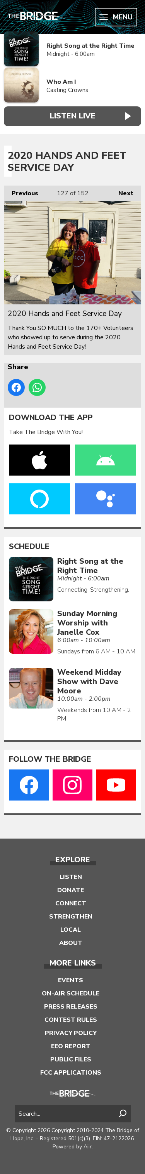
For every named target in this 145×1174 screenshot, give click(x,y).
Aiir (88, 1146)
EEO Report (70, 1046)
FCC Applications (70, 1072)
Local (70, 930)
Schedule (29, 547)
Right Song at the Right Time (90, 45)
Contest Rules (70, 1020)
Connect (70, 903)
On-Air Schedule (70, 993)
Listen (71, 877)
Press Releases (70, 1006)
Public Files (70, 1059)
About (70, 943)
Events (70, 980)
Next (122, 192)
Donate (70, 890)
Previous (21, 192)
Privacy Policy (71, 1033)
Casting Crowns (67, 90)
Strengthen (70, 916)
